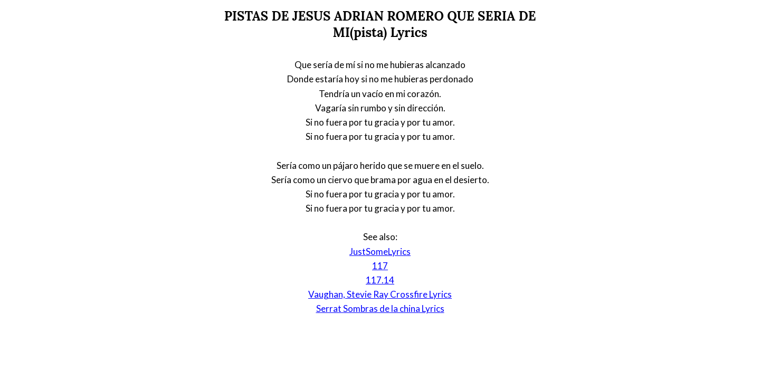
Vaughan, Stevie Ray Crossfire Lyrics (380, 294)
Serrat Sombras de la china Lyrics (380, 308)
